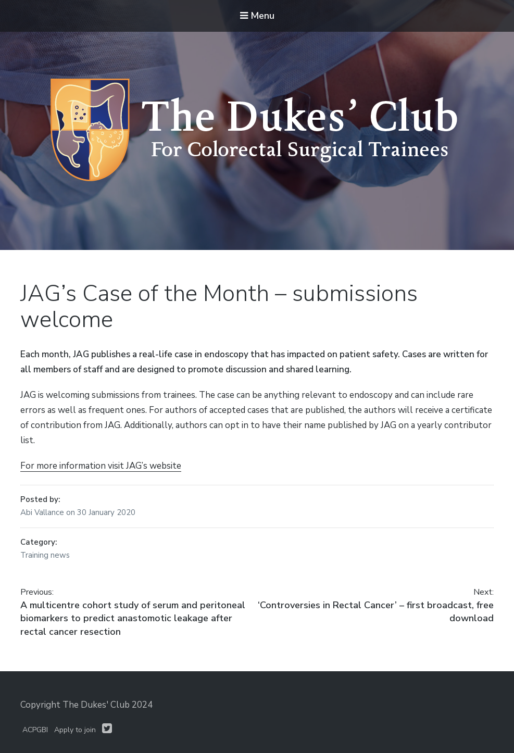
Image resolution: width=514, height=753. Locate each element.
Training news (45, 555)
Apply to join (75, 730)
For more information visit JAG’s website (100, 466)
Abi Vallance (43, 512)
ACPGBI (35, 730)
